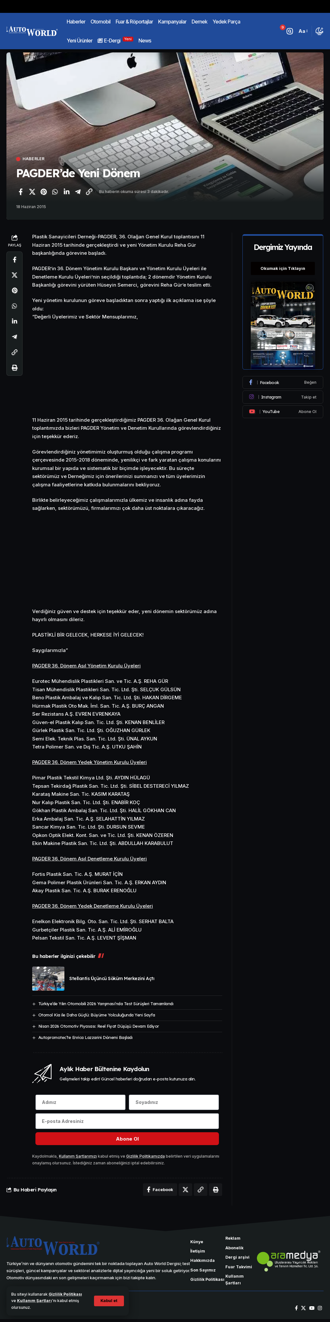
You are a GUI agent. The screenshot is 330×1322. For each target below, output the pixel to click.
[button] (108, 1301)
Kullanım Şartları (34, 1300)
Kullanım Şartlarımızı (78, 1157)
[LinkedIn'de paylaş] (66, 192)
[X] (303, 1311)
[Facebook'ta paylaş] (20, 192)
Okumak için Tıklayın (283, 267)
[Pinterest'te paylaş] (43, 192)
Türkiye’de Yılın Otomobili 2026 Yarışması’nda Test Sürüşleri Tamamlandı (106, 1003)
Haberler (34, 159)
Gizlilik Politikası (65, 1294)
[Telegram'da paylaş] (77, 192)
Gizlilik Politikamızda (145, 1157)
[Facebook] (283, 381)
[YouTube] (311, 1311)
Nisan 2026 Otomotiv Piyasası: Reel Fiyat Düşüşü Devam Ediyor (98, 1026)
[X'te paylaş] (32, 192)
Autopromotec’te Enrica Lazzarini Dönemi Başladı (85, 1037)
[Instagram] (283, 395)
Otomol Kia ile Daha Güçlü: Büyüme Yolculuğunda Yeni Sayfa (96, 1014)
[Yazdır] (14, 368)
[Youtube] (283, 410)
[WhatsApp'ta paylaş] (55, 192)
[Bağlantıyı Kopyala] (89, 192)
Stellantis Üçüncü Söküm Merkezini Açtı (111, 979)
